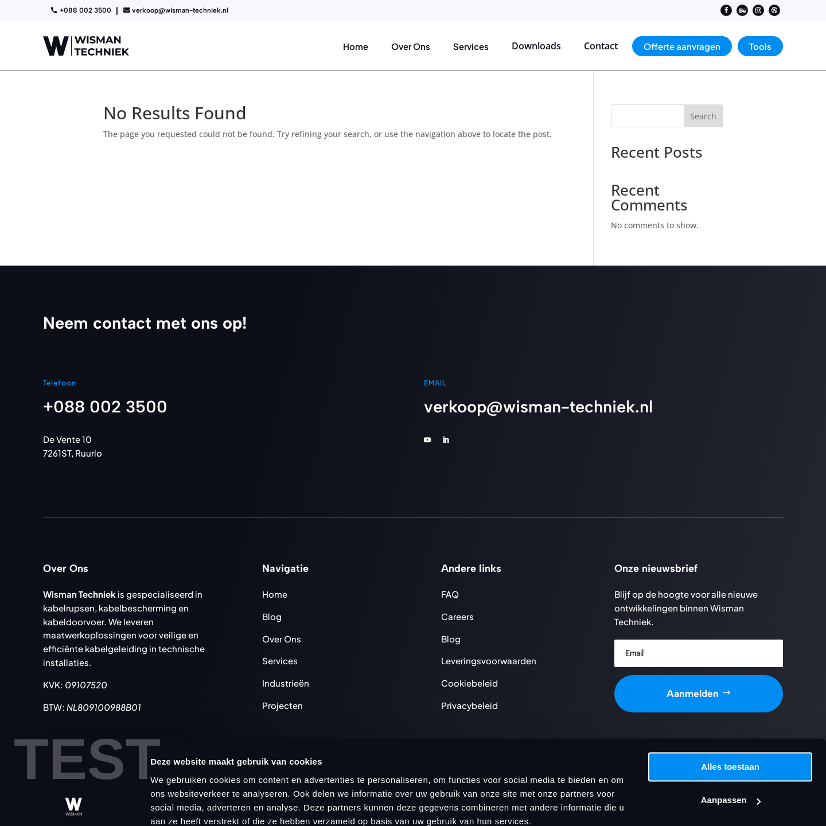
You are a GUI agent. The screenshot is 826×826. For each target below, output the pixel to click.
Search (703, 116)
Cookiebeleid (469, 682)
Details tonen (177, 803)
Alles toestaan (730, 717)
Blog (272, 616)
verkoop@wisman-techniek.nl (180, 10)
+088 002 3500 (85, 10)
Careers (457, 616)
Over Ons (281, 638)
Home (274, 594)
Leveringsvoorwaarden (488, 660)
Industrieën (285, 682)
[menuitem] (355, 46)
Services (280, 660)
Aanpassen (731, 750)
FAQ (450, 594)
